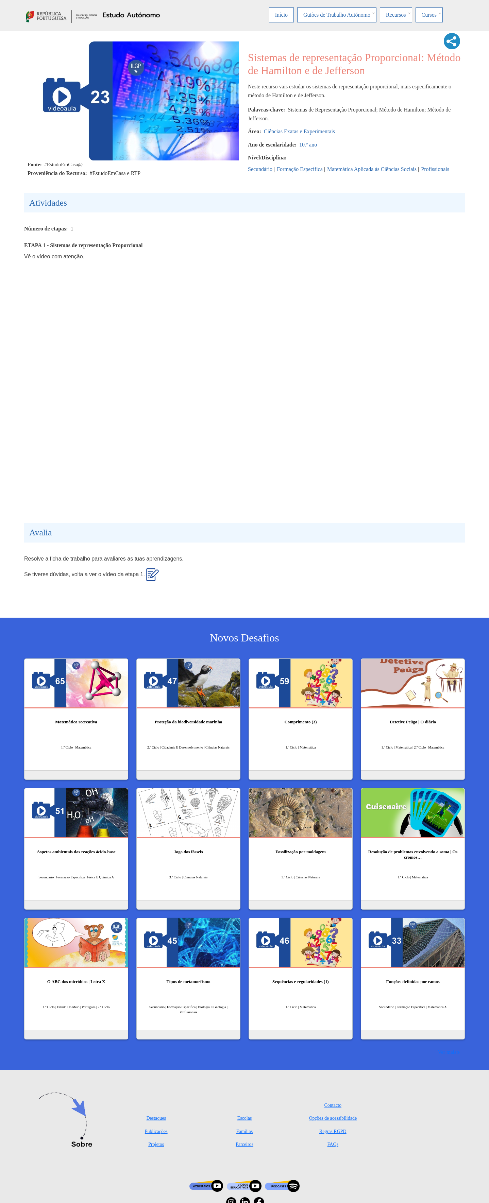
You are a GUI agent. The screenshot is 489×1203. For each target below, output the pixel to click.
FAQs (332, 1144)
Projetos (156, 1144)
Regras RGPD (333, 1131)
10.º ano (308, 145)
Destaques (156, 1118)
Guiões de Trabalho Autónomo (336, 15)
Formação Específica (300, 169)
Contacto (333, 1105)
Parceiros (244, 1144)
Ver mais (447, 1052)
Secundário (260, 169)
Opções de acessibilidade (333, 1118)
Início (281, 15)
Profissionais (435, 169)
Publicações (156, 1131)
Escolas (244, 1118)
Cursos (429, 15)
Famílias (244, 1131)
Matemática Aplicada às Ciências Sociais (372, 169)
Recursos (396, 15)
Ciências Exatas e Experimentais (299, 131)
